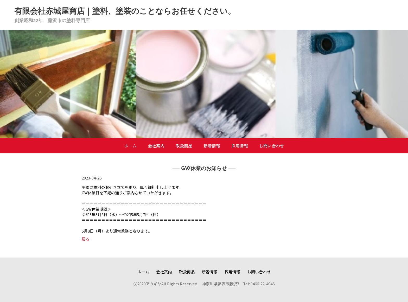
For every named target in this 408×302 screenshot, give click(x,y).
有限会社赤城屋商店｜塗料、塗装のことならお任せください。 (124, 11)
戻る (86, 239)
